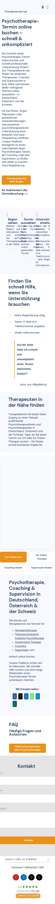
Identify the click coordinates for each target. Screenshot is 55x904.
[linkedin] (24, 877)
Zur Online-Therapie (41, 557)
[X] (20, 696)
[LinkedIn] (26, 696)
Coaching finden (13, 567)
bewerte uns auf (28, 895)
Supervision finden (41, 567)
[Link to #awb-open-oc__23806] (43, 7)
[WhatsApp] (32, 696)
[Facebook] (15, 696)
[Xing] (15, 704)
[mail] (31, 877)
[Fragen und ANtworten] (27, 748)
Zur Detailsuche (13, 557)
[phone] (39, 877)
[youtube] (16, 877)
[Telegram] (38, 696)
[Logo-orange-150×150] (9, 1)
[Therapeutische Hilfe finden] (16, 180)
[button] (27, 859)
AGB (41, 867)
